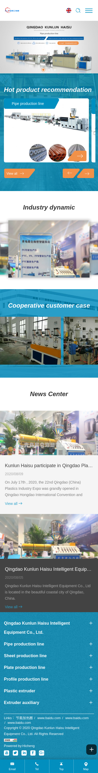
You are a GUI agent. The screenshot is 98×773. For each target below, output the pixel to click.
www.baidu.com (49, 718)
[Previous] (71, 173)
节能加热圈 (24, 718)
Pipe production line (28, 104)
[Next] (85, 173)
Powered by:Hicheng (19, 746)
